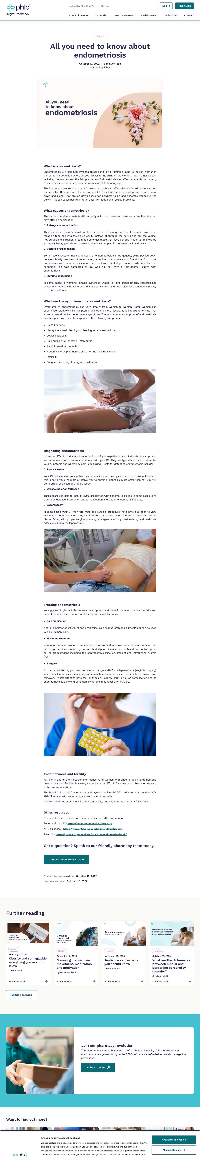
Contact (189, 15)
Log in (166, 5)
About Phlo (101, 15)
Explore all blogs (21, 994)
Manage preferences (53, 1143)
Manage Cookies (174, 1126)
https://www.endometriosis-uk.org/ (90, 823)
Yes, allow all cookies (174, 1116)
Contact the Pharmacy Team (66, 859)
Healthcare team (124, 15)
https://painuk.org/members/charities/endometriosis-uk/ (91, 834)
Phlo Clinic (171, 15)
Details (45, 1151)
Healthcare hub (150, 15)
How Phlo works (78, 15)
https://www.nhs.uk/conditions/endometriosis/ (92, 828)
